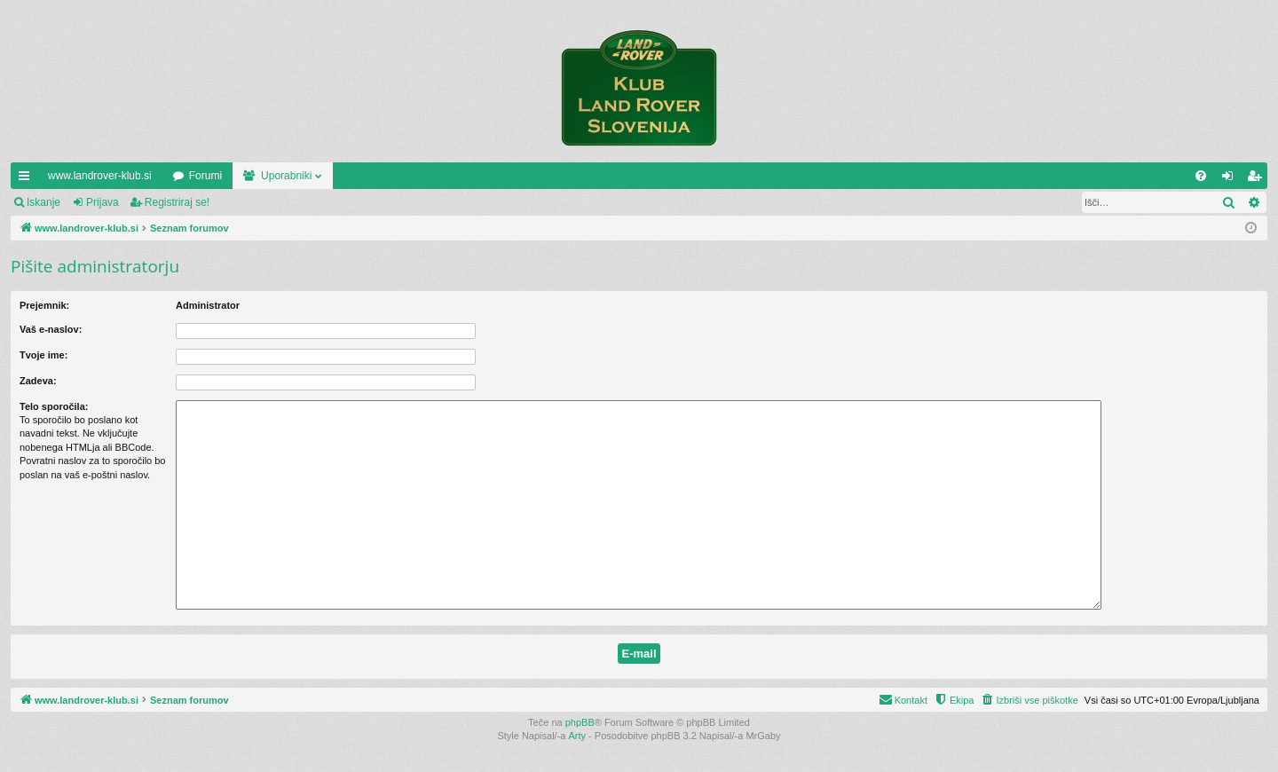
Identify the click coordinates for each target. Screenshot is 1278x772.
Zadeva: (38, 380)
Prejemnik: (44, 305)
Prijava (102, 202)
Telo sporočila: (54, 406)
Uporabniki (286, 175)
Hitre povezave (27, 179)
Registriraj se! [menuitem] (1258, 179)
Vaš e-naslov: (51, 329)
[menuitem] (1200, 175)
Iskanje (43, 202)
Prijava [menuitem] (1231, 179)
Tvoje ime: (43, 355)
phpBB (580, 722)
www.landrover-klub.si (100, 175)
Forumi (205, 175)
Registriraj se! (177, 202)
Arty (578, 735)
